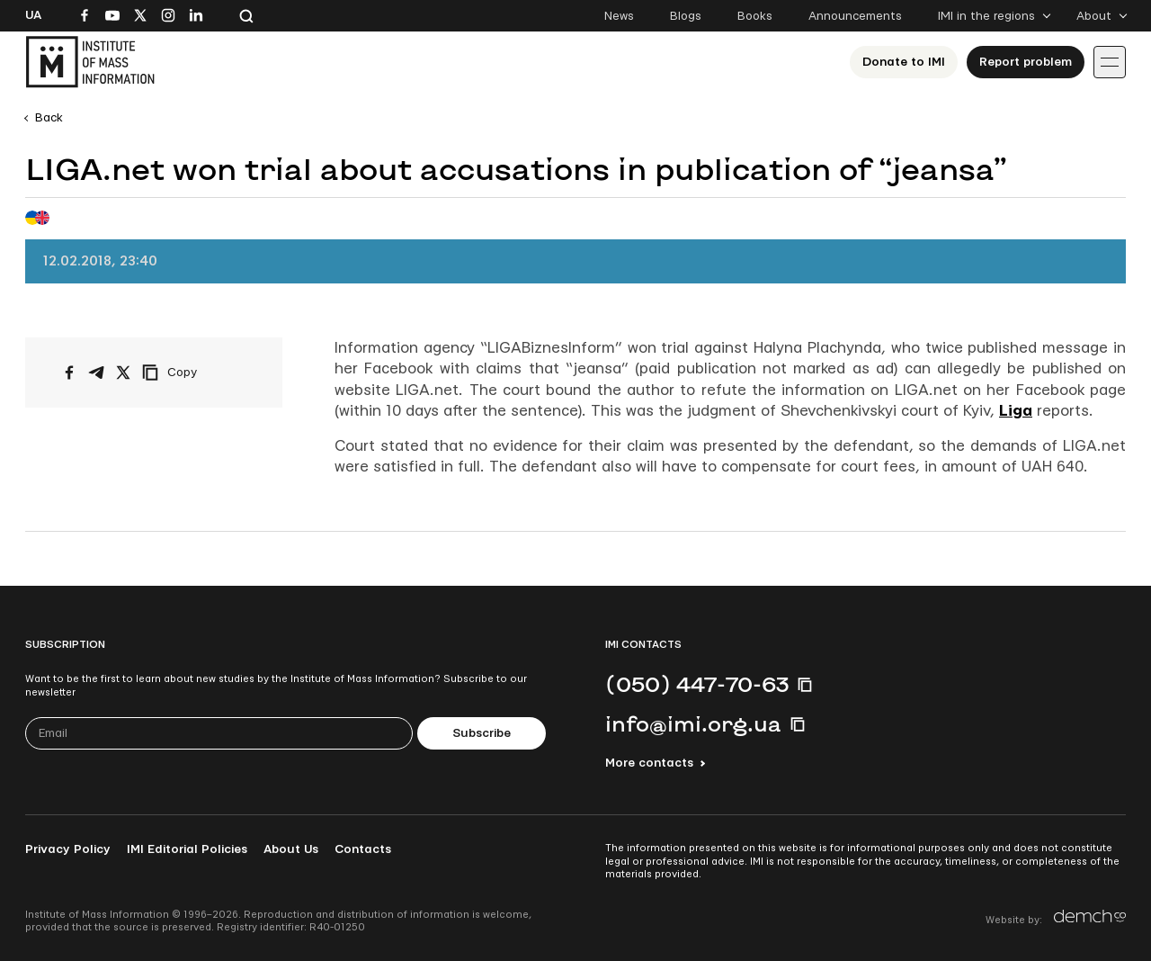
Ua (33, 15)
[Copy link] (194, 372)
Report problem (1025, 62)
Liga (1015, 410)
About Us (290, 849)
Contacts (363, 849)
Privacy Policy (68, 849)
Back (49, 118)
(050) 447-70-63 (697, 684)
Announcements (855, 16)
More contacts (649, 763)
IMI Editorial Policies (187, 849)
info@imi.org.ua (693, 723)
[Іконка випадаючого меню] (1109, 62)
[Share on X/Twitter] (123, 372)
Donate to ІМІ (903, 62)
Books (754, 16)
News (619, 16)
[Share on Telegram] (96, 372)
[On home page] (90, 62)
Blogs (685, 16)
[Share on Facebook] (69, 372)
